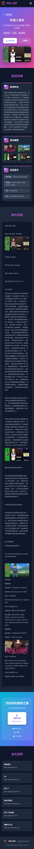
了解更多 (25, 41)
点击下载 (10, 41)
